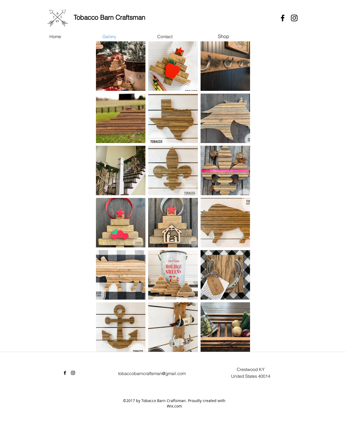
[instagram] (294, 18)
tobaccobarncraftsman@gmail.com (152, 373)
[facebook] (282, 18)
